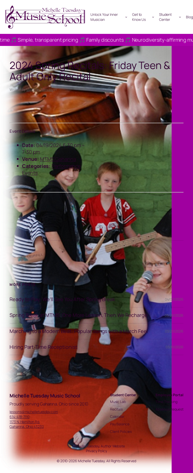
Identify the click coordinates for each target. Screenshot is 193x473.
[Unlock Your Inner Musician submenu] (126, 17)
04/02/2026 (174, 299)
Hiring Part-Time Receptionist (43, 347)
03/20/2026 (174, 331)
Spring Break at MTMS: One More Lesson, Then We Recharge (79, 315)
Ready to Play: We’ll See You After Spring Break (62, 299)
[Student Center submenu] (180, 17)
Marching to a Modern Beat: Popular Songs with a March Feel (79, 331)
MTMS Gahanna (58, 159)
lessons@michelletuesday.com (34, 411)
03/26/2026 (174, 315)
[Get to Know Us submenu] (153, 17)
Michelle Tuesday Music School (45, 395)
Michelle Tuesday (39, 89)
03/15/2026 (174, 347)
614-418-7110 (19, 416)
